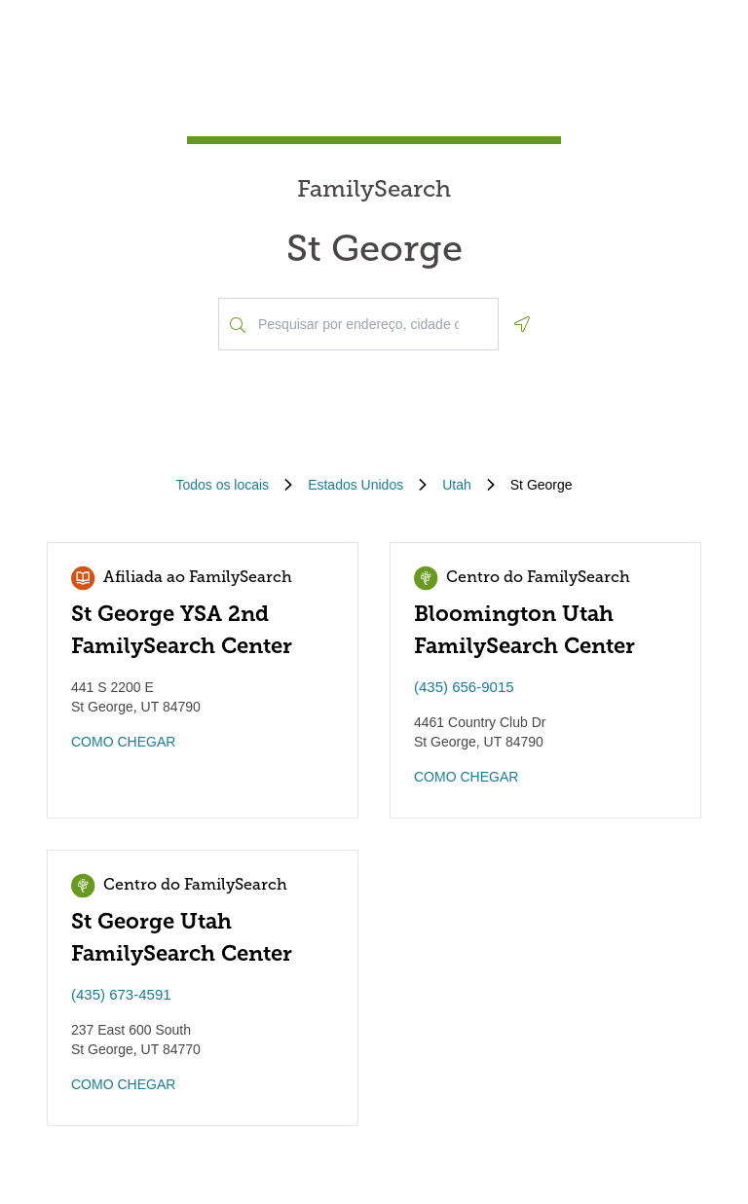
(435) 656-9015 (464, 686)
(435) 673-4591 (121, 994)
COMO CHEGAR (123, 741)
